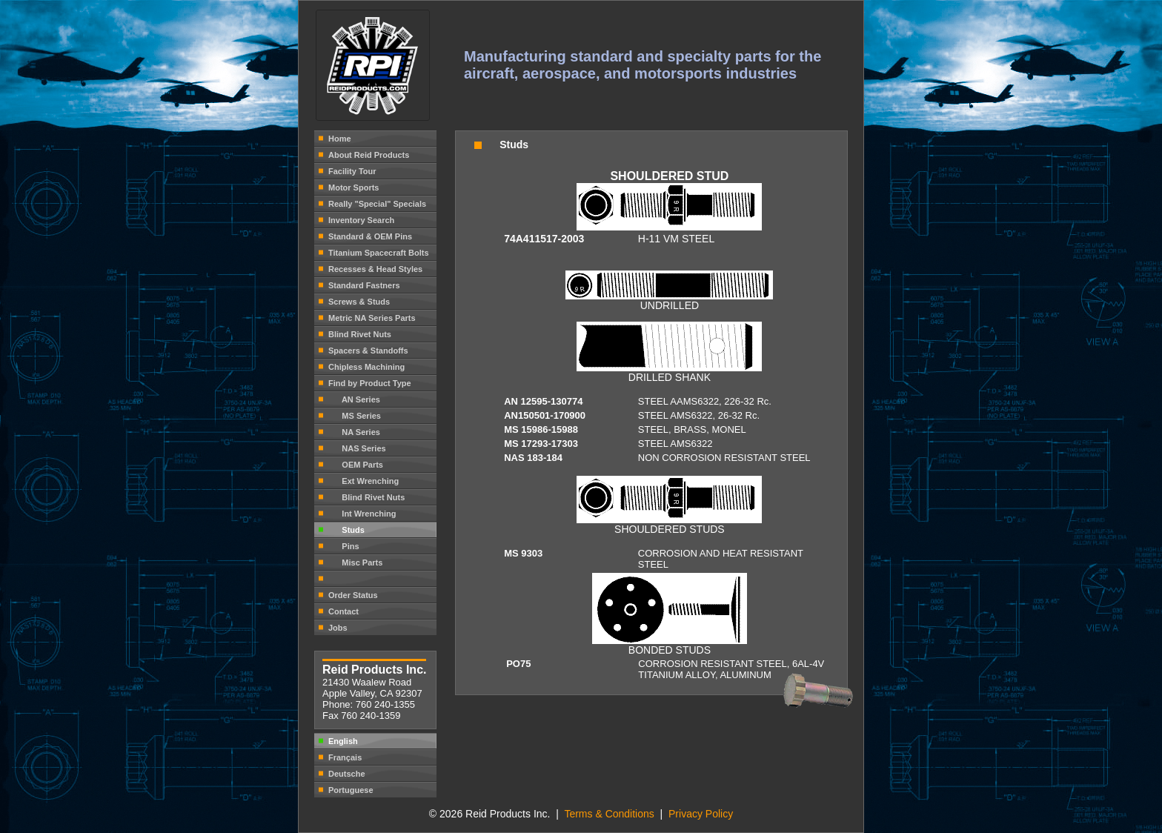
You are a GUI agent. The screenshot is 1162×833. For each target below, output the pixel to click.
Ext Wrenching (363, 481)
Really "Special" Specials (377, 203)
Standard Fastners (364, 285)
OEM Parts (355, 464)
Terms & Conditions (610, 814)
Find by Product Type (369, 383)
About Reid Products (368, 154)
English (343, 741)
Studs (346, 529)
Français (345, 757)
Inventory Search (361, 220)
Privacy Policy (700, 814)
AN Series (354, 399)
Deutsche (346, 773)
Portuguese (351, 790)
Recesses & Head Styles (375, 269)
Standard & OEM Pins (370, 236)
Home (339, 138)
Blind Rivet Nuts (359, 334)
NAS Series (357, 448)
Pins (343, 546)
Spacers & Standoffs (368, 350)
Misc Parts (355, 562)
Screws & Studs (359, 301)
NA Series (354, 432)
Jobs (338, 627)
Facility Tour (352, 171)
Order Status (353, 595)
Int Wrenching (362, 513)
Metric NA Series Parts (372, 317)
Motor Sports (353, 187)
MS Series (354, 415)
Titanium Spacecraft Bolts (378, 252)
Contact (343, 611)
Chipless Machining (366, 366)
